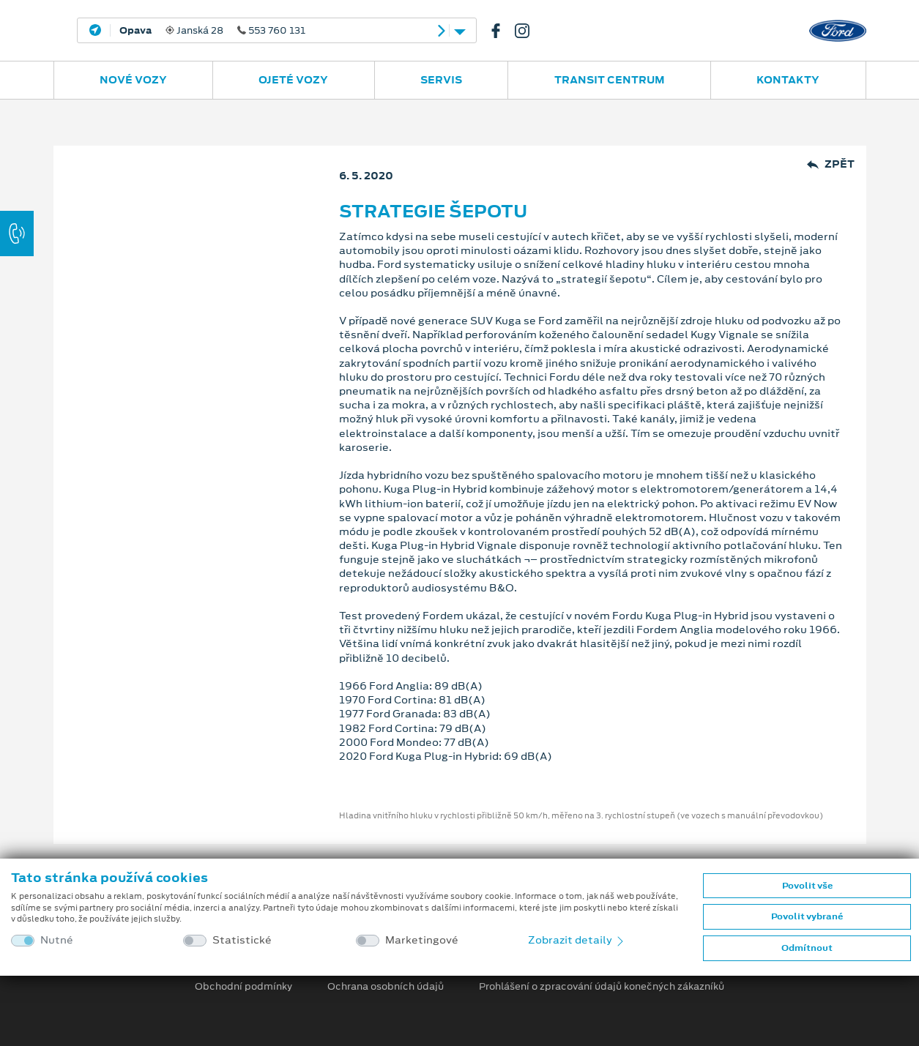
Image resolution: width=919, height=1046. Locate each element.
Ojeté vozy (293, 79)
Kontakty (787, 79)
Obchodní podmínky (243, 986)
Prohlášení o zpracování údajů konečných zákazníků (601, 986)
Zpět (831, 164)
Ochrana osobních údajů (385, 986)
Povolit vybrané (807, 916)
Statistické (242, 940)
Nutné (56, 940)
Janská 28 (212, 30)
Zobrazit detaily (577, 940)
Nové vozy (133, 79)
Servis (441, 79)
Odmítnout (807, 948)
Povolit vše (807, 886)
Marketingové (421, 940)
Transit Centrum (609, 79)
